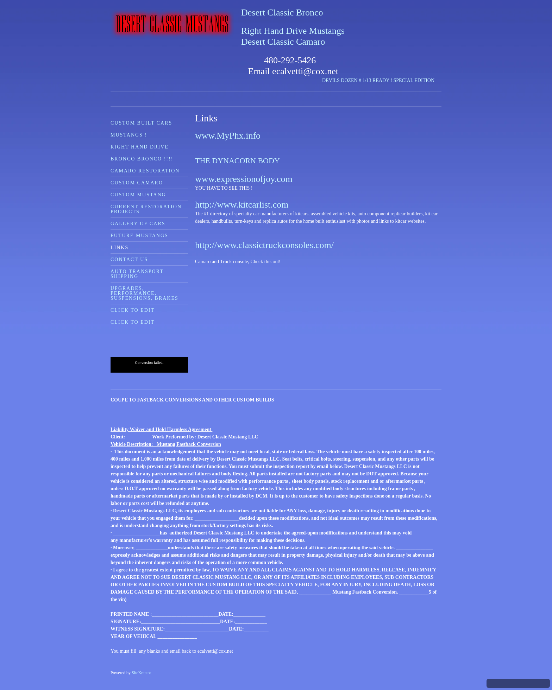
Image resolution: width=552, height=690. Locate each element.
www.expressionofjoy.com (244, 179)
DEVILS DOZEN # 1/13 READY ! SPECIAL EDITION (378, 80)
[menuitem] (149, 123)
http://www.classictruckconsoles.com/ (264, 245)
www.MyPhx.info (228, 136)
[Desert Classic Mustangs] (172, 24)
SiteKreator (141, 672)
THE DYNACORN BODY (237, 160)
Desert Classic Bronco (282, 12)
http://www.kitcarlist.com (242, 205)
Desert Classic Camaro (283, 42)
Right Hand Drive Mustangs (293, 31)
